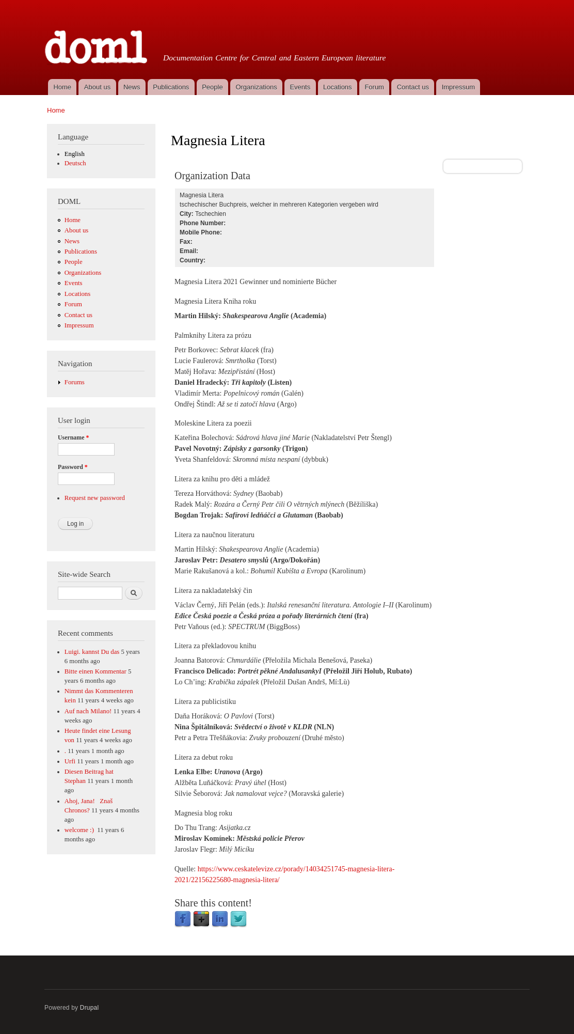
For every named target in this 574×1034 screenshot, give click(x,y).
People (212, 87)
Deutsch (75, 163)
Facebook (182, 919)
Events (300, 87)
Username (73, 437)
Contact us (413, 87)
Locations (337, 87)
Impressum (458, 87)
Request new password (95, 498)
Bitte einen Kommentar (95, 671)
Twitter (238, 919)
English (75, 154)
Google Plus (201, 919)
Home (62, 87)
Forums (75, 382)
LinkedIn (220, 919)
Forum (374, 87)
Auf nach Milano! (88, 711)
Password (73, 467)
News (131, 87)
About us (97, 87)
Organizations (256, 87)
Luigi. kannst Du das (92, 651)
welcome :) (80, 830)
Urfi (70, 761)
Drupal (89, 1007)
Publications (171, 87)
